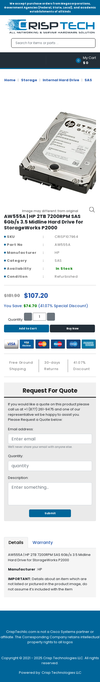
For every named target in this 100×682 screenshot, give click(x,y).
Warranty (43, 542)
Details (16, 542)
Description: (18, 477)
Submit (50, 513)
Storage (29, 80)
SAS (88, 80)
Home (9, 80)
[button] (87, 60)
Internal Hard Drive (61, 80)
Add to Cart (26, 329)
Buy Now (72, 329)
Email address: (21, 429)
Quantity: (15, 455)
